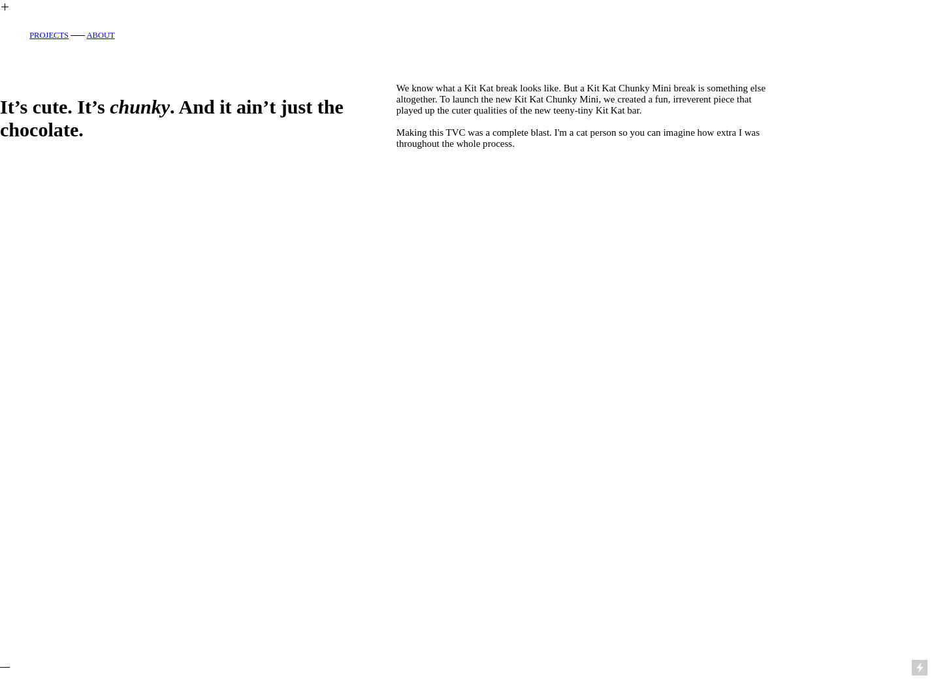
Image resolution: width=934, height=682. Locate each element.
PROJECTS (49, 35)
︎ (5, 7)
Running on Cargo (921, 612)
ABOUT (101, 35)
